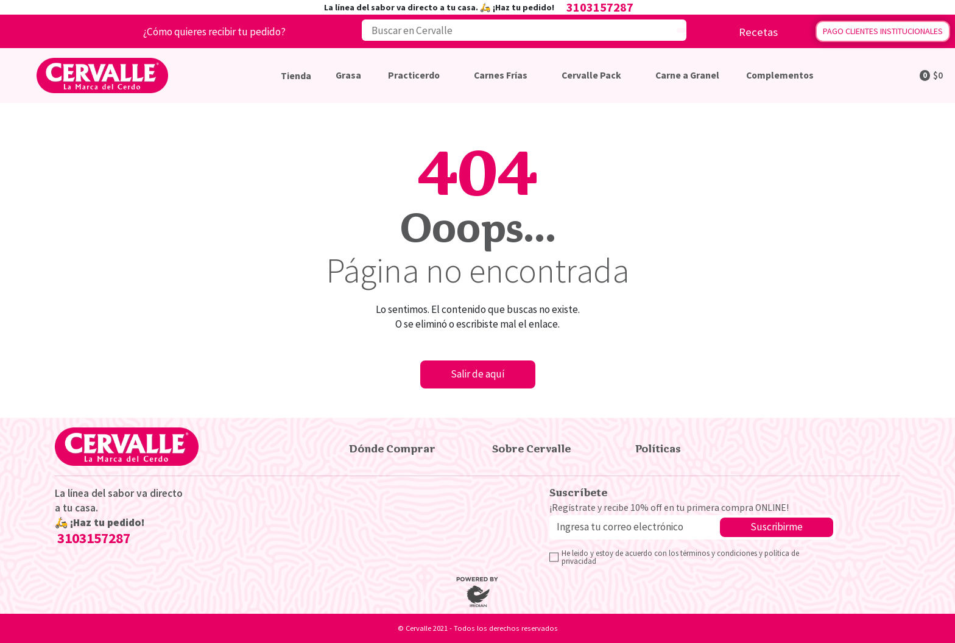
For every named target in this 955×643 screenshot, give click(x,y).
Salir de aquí (478, 374)
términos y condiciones (719, 553)
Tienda (296, 76)
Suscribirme (776, 526)
